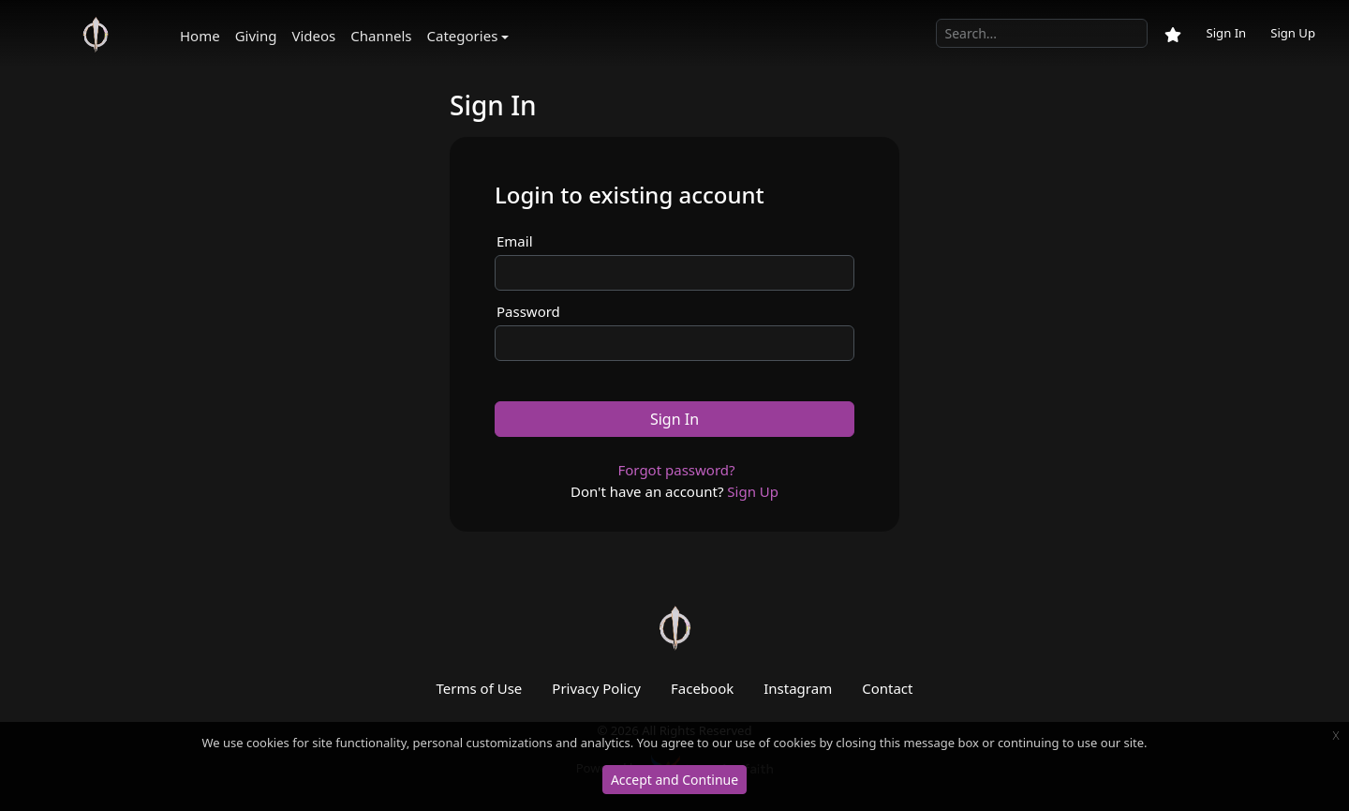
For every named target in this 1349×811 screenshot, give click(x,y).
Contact (887, 688)
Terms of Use (480, 688)
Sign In (1226, 32)
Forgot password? (675, 469)
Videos (313, 35)
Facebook (702, 688)
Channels (380, 35)
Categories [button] (462, 35)
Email (515, 241)
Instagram (797, 688)
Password (528, 311)
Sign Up (1292, 32)
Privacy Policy (596, 688)
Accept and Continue (674, 779)
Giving (256, 35)
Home (200, 35)
